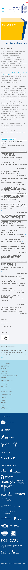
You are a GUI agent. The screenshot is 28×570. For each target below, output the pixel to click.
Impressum (3, 407)
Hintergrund (5, 384)
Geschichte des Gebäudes (6, 394)
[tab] (9, 139)
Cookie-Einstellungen (6, 409)
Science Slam (4, 371)
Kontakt (3, 400)
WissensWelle (4, 373)
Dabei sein (3, 377)
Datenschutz (4, 399)
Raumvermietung (7, 380)
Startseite (4, 397)
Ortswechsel (3, 368)
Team (2, 389)
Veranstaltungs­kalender (9, 376)
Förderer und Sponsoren (6, 391)
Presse (2, 404)
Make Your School (5, 366)
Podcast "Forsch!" (4, 370)
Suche (2, 405)
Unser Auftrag (4, 386)
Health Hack (4, 365)
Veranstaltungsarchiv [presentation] (8, 139)
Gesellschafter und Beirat (6, 388)
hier (2, 357)
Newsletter (3, 402)
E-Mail (2, 325)
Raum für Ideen (4, 382)
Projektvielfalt (6, 363)
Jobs (2, 393)
